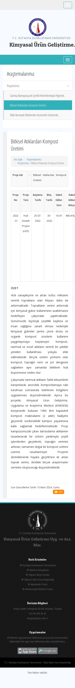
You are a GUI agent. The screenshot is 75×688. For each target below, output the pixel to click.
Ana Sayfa (18, 159)
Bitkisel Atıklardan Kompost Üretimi (28, 105)
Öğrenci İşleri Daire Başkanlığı (37, 579)
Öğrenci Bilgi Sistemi (37, 574)
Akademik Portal (37, 584)
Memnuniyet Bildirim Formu (37, 589)
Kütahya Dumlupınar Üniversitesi (38, 565)
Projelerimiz (38, 86)
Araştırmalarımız (34, 159)
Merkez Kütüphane (37, 570)
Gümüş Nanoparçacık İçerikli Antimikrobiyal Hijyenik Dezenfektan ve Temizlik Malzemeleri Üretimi (37, 96)
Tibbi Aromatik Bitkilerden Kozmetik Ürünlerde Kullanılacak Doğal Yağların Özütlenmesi (34, 116)
